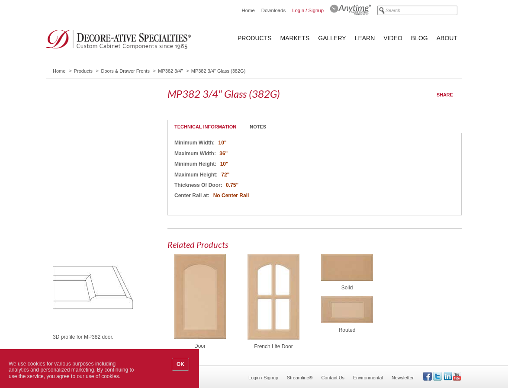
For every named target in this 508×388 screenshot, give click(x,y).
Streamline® (300, 377)
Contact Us (333, 377)
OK (180, 364)
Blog (419, 38)
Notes (258, 126)
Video (392, 38)
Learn (365, 38)
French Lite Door (273, 346)
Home (247, 10)
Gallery (332, 38)
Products (255, 38)
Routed (347, 330)
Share (445, 94)
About (447, 38)
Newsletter (403, 377)
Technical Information (205, 126)
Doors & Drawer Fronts (125, 71)
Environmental (368, 377)
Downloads (273, 10)
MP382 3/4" (170, 71)
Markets (295, 38)
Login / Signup (308, 10)
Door (200, 346)
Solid (347, 288)
